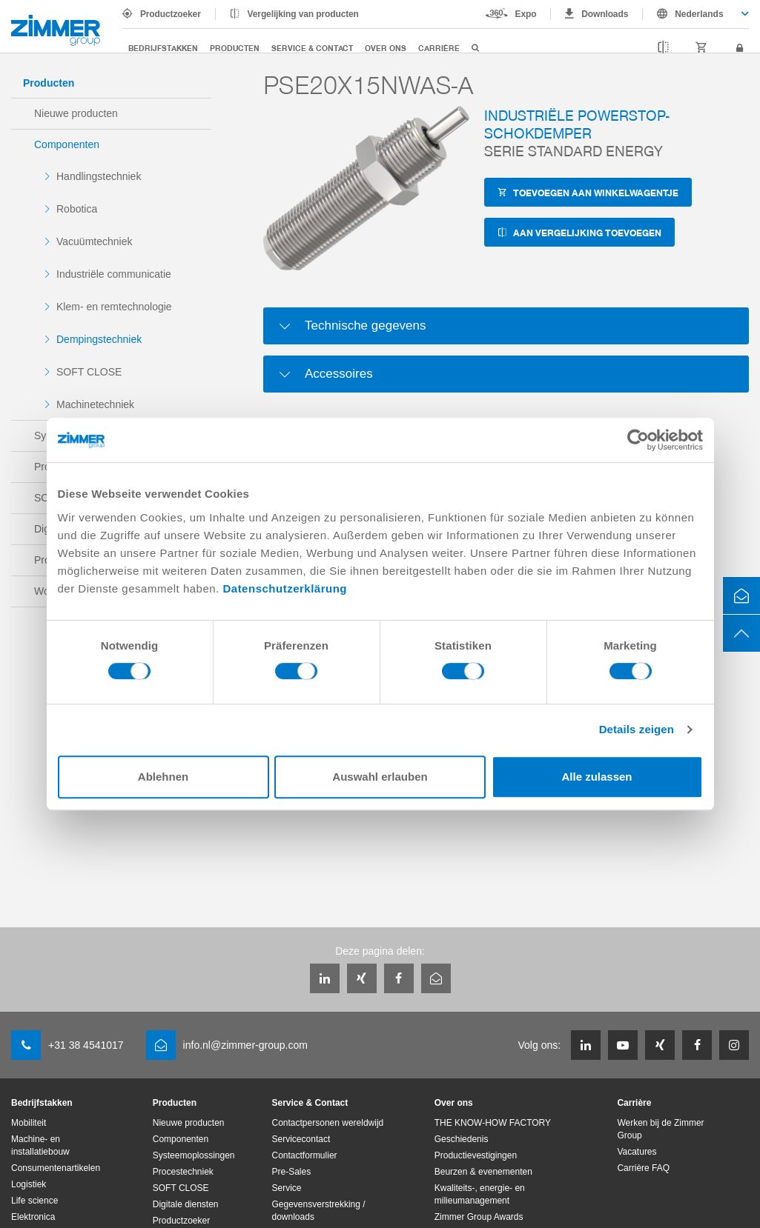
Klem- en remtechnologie (114, 307)
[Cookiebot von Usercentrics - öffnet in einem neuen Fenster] (638, 440)
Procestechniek (183, 1172)
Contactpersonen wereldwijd (328, 1123)
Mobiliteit (28, 1123)
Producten (235, 48)
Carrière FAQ (643, 1168)
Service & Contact (312, 48)
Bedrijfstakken (163, 48)
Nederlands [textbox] (699, 14)
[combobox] (696, 14)
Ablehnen (163, 776)
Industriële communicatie (113, 274)
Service (287, 1188)
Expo (526, 14)
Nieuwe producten (76, 113)
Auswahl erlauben (379, 776)
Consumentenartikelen (55, 1168)
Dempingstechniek (99, 339)
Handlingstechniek (98, 176)
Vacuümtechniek (94, 241)
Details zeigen (636, 729)
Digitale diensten (186, 1204)
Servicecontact (301, 1139)
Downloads (604, 14)
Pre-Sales (291, 1172)
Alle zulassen (596, 776)
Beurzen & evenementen (483, 1172)
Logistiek (28, 1184)
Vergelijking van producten (303, 14)
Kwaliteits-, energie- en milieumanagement (479, 1194)
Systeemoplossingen (194, 1155)
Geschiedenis (461, 1139)
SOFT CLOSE (89, 372)
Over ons (385, 48)
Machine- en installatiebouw (40, 1145)
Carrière (439, 48)
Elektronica (33, 1217)
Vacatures (636, 1152)
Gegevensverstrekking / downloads (319, 1210)
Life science (34, 1200)
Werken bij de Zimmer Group (660, 1129)
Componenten (66, 144)
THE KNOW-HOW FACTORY (492, 1123)
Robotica (76, 209)
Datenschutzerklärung (284, 588)
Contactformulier (304, 1155)
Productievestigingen (475, 1155)
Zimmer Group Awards (478, 1217)
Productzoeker (170, 14)
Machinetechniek (95, 404)
